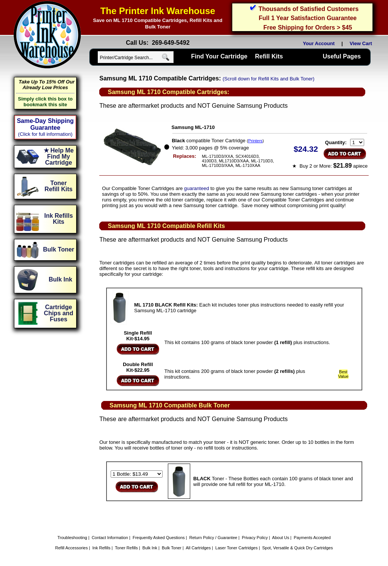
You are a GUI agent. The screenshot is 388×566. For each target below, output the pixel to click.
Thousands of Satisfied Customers (308, 9)
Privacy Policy (255, 537)
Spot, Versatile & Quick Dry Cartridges (297, 548)
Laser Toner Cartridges (236, 548)
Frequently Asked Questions (159, 537)
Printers (255, 140)
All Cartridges (198, 548)
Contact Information (110, 537)
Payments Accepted (312, 537)
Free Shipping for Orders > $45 (307, 27)
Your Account (319, 43)
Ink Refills (101, 548)
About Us (280, 537)
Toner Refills (126, 548)
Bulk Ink (149, 548)
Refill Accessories (71, 548)
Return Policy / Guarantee (213, 537)
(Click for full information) (45, 134)
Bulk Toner (171, 548)
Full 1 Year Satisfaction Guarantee (308, 18)
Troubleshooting (72, 537)
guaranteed (196, 188)
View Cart (362, 43)
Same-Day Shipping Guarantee (45, 124)
